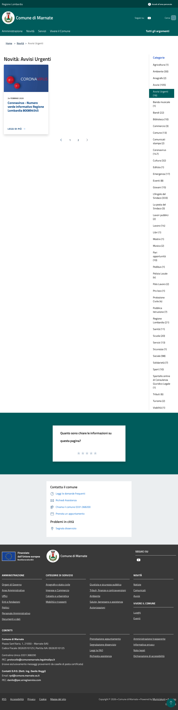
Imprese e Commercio (57, 590)
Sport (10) (158, 369)
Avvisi (136, 596)
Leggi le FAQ (96, 650)
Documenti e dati (11, 619)
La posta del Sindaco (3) (159, 206)
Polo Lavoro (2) (161, 284)
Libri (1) (157, 232)
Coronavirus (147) (159, 152)
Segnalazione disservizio (103, 644)
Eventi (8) (158, 180)
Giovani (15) (159, 187)
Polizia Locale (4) (160, 275)
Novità (20, 43)
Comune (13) (160, 133)
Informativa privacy (144, 644)
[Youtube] (144, 17)
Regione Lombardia (12, 4)
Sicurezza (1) (160, 349)
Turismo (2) (159, 401)
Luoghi (137, 613)
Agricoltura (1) (160, 65)
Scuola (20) (159, 336)
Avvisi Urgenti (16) (160, 93)
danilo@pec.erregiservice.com (24, 680)
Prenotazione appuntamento (105, 639)
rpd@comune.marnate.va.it (24, 675)
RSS (4, 699)
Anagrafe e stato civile (58, 584)
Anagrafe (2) (159, 78)
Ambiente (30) (160, 71)
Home (9, 43)
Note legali (139, 650)
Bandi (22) (158, 112)
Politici (5, 607)
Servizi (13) (159, 342)
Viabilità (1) (159, 408)
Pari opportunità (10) (159, 256)
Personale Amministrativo (16, 613)
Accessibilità (17, 699)
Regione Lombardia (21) (161, 320)
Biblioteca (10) (160, 119)
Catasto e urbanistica (57, 596)
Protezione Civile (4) (159, 299)
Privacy (31, 699)
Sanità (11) (159, 329)
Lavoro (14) (159, 226)
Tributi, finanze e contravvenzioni (108, 590)
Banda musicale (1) (161, 104)
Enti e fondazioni (11, 602)
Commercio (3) (160, 126)
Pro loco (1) (159, 291)
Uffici (5, 596)
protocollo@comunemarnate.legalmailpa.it (31, 659)
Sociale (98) (159, 356)
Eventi (136, 618)
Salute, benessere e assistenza (106, 602)
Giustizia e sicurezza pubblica (105, 584)
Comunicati (139, 590)
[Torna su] (171, 703)
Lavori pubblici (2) (161, 217)
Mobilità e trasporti (56, 602)
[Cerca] (172, 18)
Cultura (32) (159, 160)
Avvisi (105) (159, 85)
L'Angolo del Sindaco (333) (160, 196)
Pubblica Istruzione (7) (160, 310)
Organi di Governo (12, 584)
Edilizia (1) (158, 167)
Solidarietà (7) (160, 362)
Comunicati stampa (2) (159, 141)
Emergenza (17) (161, 174)
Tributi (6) (158, 394)
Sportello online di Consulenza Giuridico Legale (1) (161, 381)
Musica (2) (158, 246)
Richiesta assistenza (101, 656)
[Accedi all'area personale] (160, 4)
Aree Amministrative (13, 590)
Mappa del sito (58, 699)
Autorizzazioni (97, 607)
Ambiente (95, 596)
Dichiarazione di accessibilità (148, 656)
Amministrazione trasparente (149, 639)
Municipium (159, 699)
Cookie (42, 699)
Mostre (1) (158, 239)
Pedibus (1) (159, 267)
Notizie (137, 584)
